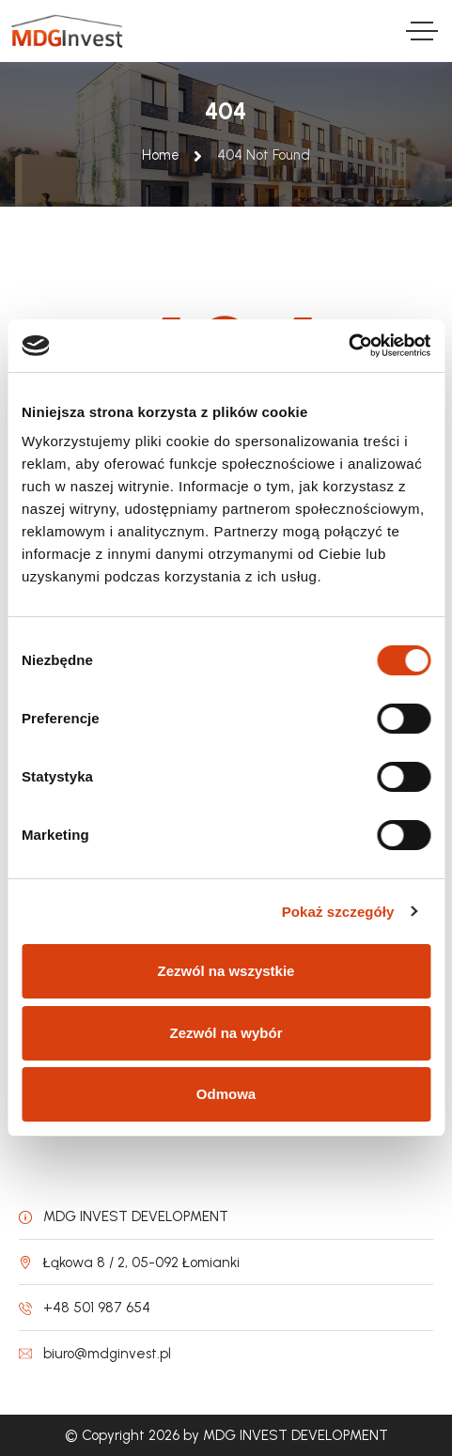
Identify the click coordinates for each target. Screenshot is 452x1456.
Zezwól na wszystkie (226, 971)
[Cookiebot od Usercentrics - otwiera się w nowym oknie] (348, 345)
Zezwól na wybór (225, 1033)
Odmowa (226, 1094)
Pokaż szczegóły (338, 912)
